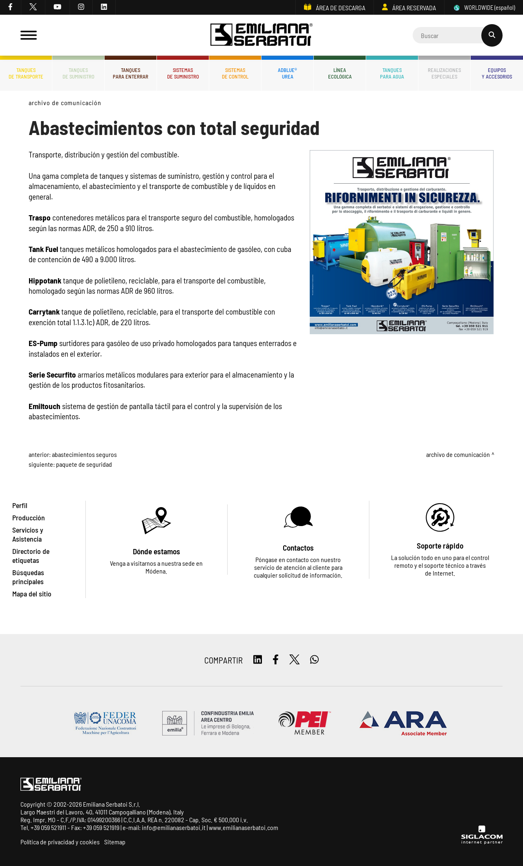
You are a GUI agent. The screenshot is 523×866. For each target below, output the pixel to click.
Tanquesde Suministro (78, 73)
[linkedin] (104, 7)
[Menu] (28, 35)
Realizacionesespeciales (444, 73)
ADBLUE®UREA (287, 73)
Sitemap (114, 842)
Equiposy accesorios (497, 73)
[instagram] (81, 7)
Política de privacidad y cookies (60, 842)
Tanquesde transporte (26, 73)
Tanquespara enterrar (130, 73)
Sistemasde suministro (183, 73)
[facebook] (10, 7)
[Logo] (261, 35)
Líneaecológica (340, 73)
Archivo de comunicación (65, 102)
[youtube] (57, 7)
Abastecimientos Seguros (84, 454)
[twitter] (33, 7)
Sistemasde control (235, 73)
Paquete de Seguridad (84, 464)
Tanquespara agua (392, 73)
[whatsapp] (314, 660)
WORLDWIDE (484, 7)
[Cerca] (458, 35)
